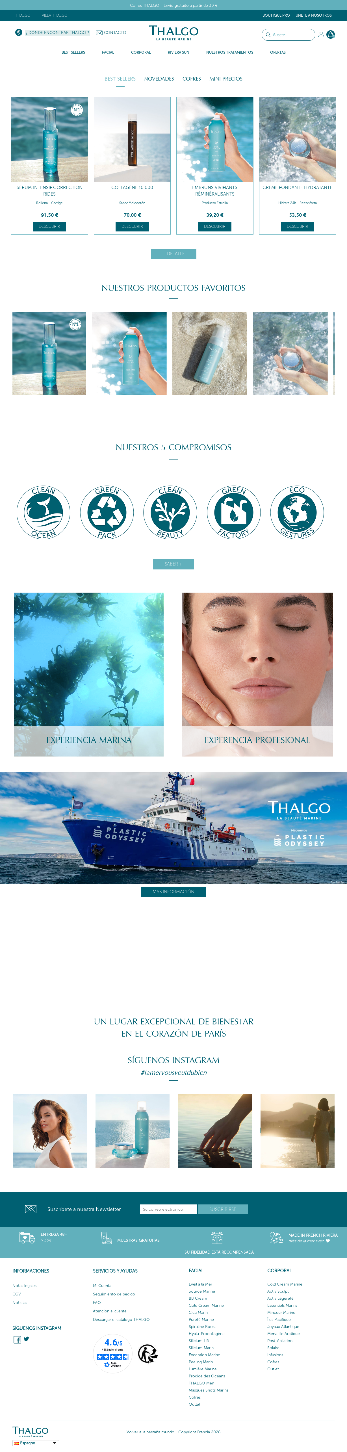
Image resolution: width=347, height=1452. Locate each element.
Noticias (19, 1302)
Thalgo (23, 15)
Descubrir (49, 226)
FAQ (97, 1302)
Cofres (192, 79)
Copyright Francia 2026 (199, 1432)
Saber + (173, 564)
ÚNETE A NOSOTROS (314, 15)
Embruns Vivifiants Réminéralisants (214, 191)
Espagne (27, 1443)
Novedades (159, 79)
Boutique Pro (276, 15)
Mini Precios (225, 79)
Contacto (115, 32)
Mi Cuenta (102, 1285)
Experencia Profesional (257, 740)
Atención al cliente (110, 1311)
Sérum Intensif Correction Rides (50, 191)
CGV (16, 1294)
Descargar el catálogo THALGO (121, 1319)
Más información (173, 891)
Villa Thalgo (55, 15)
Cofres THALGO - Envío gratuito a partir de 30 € (173, 5)
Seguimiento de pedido (114, 1294)
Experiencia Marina (89, 740)
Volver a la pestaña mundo (150, 1432)
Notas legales (24, 1285)
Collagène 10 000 (132, 187)
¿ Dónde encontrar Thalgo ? (57, 32)
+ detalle (173, 253)
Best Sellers (120, 79)
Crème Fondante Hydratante (297, 187)
